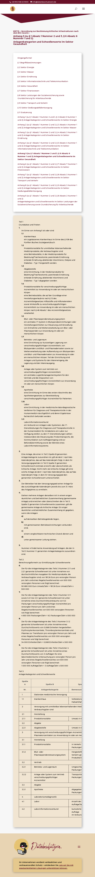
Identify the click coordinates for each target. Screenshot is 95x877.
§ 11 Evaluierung (25, 112)
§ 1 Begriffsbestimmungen (29, 63)
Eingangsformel (25, 58)
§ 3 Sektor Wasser (26, 72)
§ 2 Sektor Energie (26, 67)
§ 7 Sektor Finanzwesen (28, 91)
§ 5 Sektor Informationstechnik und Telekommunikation (43, 81)
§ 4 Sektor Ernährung (27, 77)
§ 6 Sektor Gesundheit (28, 86)
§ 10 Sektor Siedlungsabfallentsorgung (35, 108)
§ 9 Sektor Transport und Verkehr (33, 103)
